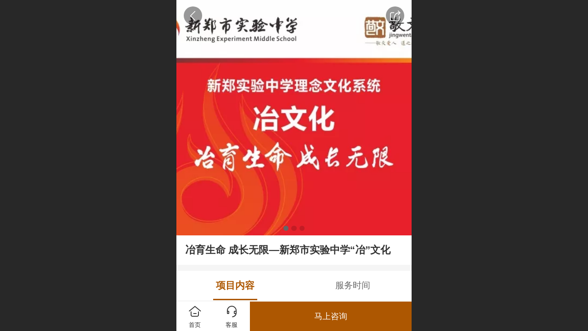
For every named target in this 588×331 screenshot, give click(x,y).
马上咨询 (330, 316)
